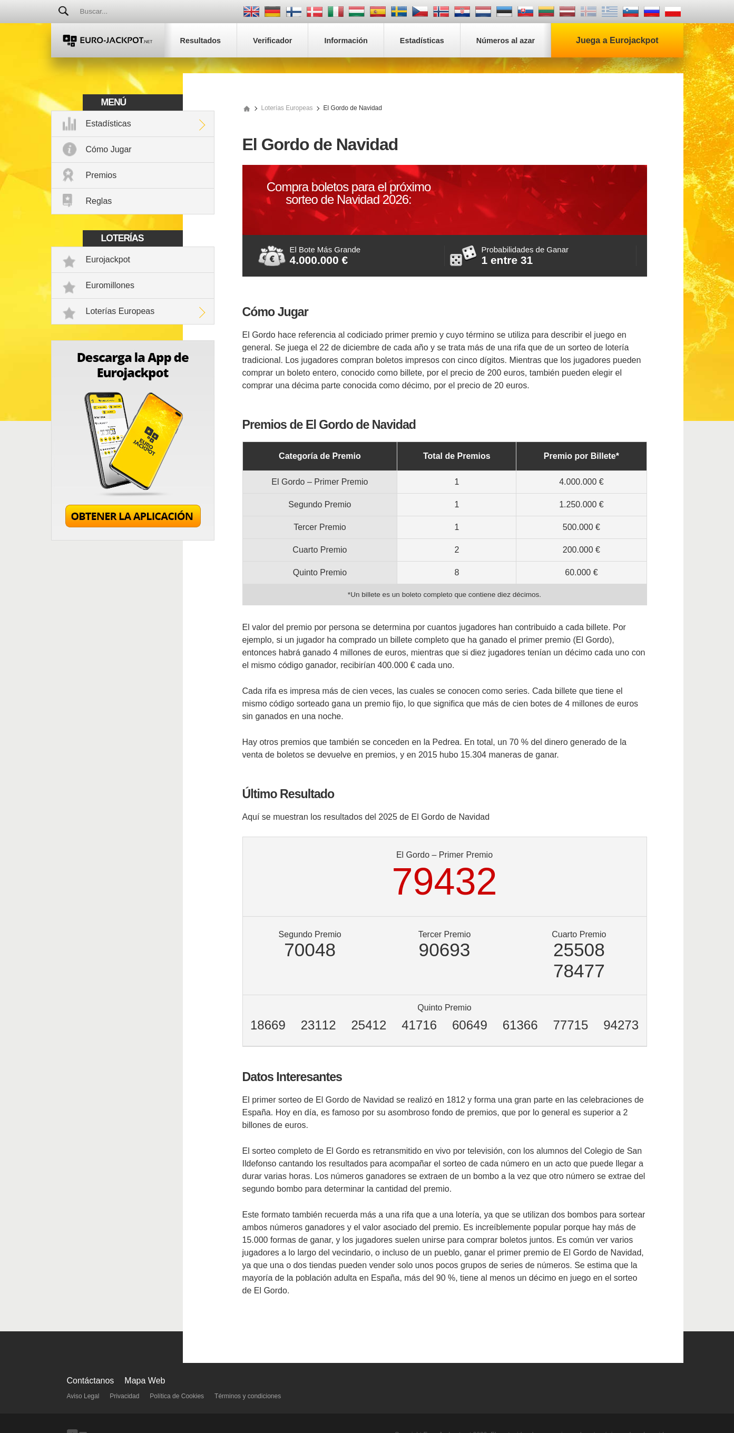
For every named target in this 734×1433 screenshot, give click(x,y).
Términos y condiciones (247, 1396)
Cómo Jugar (109, 149)
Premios (101, 175)
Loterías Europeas (120, 311)
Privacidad (124, 1396)
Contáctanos (90, 1380)
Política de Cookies (177, 1396)
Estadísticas (108, 123)
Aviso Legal (83, 1396)
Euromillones (110, 285)
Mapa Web (144, 1380)
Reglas (99, 201)
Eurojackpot (108, 259)
